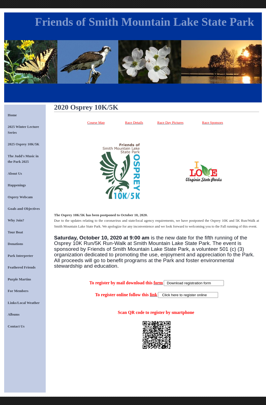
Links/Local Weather (24, 303)
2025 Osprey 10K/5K (23, 144)
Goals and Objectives (24, 209)
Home (12, 115)
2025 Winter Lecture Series (23, 129)
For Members (18, 291)
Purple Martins (19, 279)
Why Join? (16, 220)
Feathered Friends (21, 267)
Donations (15, 244)
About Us (15, 174)
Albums (14, 314)
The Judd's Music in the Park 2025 (23, 159)
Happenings (17, 185)
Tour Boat (15, 232)
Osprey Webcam (20, 197)
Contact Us (16, 326)
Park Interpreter (20, 256)
